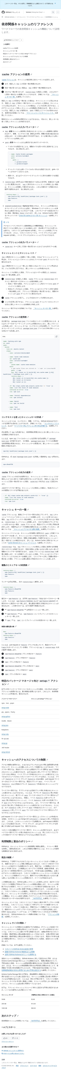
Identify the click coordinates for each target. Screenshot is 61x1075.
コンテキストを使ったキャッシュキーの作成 (22, 417)
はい (5, 1038)
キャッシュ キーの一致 (15, 509)
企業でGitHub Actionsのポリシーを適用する (20, 954)
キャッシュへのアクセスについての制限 (25, 759)
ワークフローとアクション (35, 17)
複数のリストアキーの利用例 (16, 565)
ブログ (4, 1068)
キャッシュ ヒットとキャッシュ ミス (19, 253)
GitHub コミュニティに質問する (13, 1051)
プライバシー (24, 1066)
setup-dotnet (6, 752)
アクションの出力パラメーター (20, 242)
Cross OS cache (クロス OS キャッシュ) (33, 215)
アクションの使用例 (15, 317)
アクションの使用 (17, 74)
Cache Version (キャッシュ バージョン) (22, 543)
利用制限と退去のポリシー (17, 841)
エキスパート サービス (50, 1066)
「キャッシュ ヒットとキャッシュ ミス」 (40, 113)
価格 (39, 1066)
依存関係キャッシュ (51, 17)
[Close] (55, 3)
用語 (17, 1066)
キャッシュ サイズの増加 (14, 923)
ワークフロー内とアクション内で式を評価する (30, 426)
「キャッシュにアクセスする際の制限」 (27, 529)
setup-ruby (5, 734)
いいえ (15, 1038)
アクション (8, 80)
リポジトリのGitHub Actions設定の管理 (19, 949)
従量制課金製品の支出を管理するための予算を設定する (21, 970)
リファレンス (21, 17)
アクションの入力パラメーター (20, 127)
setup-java (5, 725)
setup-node (5, 708)
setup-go (4, 743)
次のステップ (10, 1015)
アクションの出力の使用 (17, 472)
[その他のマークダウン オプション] (21, 40)
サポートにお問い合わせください (13, 1053)
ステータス (33, 1066)
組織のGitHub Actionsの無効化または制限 (20, 952)
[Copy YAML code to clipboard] (56, 336)
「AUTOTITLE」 (37, 898)
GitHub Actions (9, 17)
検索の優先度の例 (9, 626)
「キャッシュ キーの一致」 (42, 308)
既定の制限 (8, 857)
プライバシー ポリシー (8, 1041)
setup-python (6, 716)
